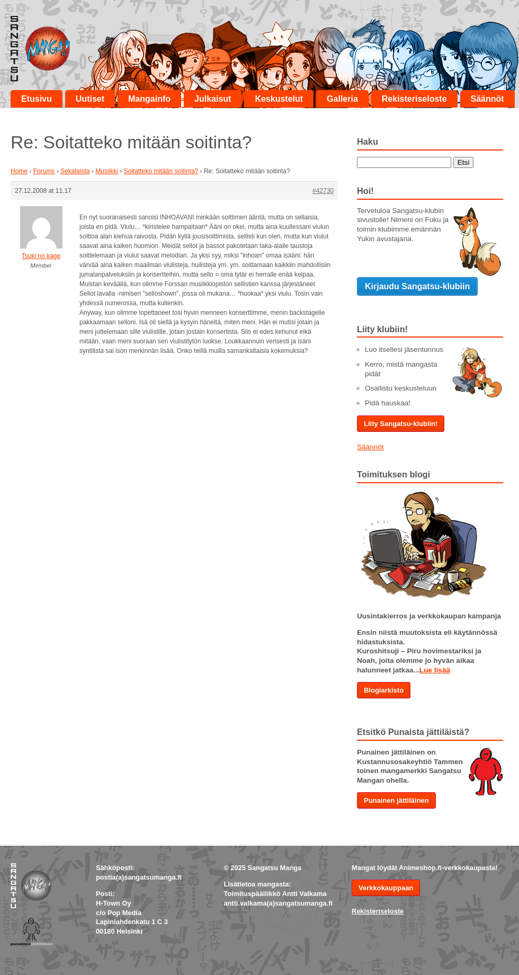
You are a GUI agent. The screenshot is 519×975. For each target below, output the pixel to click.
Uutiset (90, 98)
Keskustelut (279, 98)
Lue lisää (434, 670)
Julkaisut (212, 98)
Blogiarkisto (384, 690)
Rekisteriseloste (414, 98)
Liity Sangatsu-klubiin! (400, 424)
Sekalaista (75, 171)
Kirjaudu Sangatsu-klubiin (417, 286)
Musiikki (106, 171)
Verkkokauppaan (386, 888)
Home (19, 171)
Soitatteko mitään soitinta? (160, 171)
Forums (44, 171)
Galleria (342, 98)
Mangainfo (149, 98)
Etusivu (36, 98)
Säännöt (487, 98)
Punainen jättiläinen (396, 800)
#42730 (323, 190)
